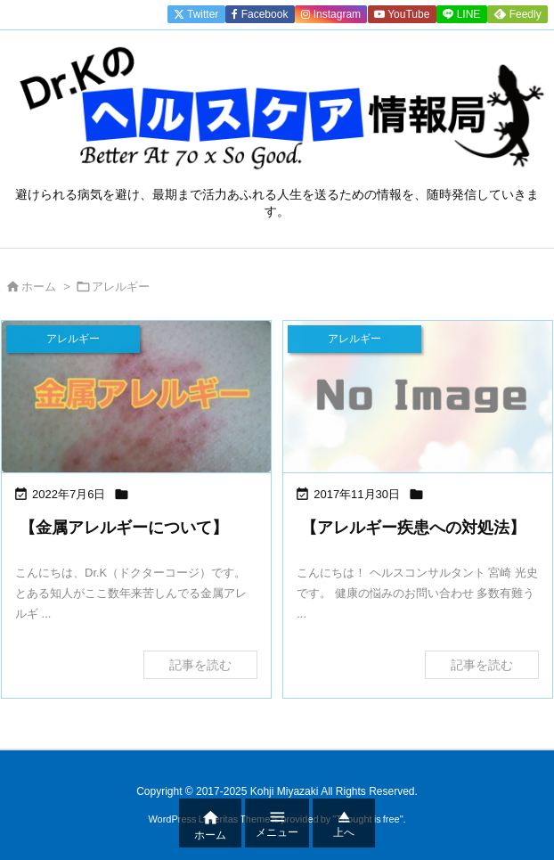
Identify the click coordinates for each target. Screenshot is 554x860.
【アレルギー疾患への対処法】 (413, 527)
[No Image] (417, 396)
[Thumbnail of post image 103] (136, 396)
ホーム (38, 286)
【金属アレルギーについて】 (124, 527)
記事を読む (200, 665)
